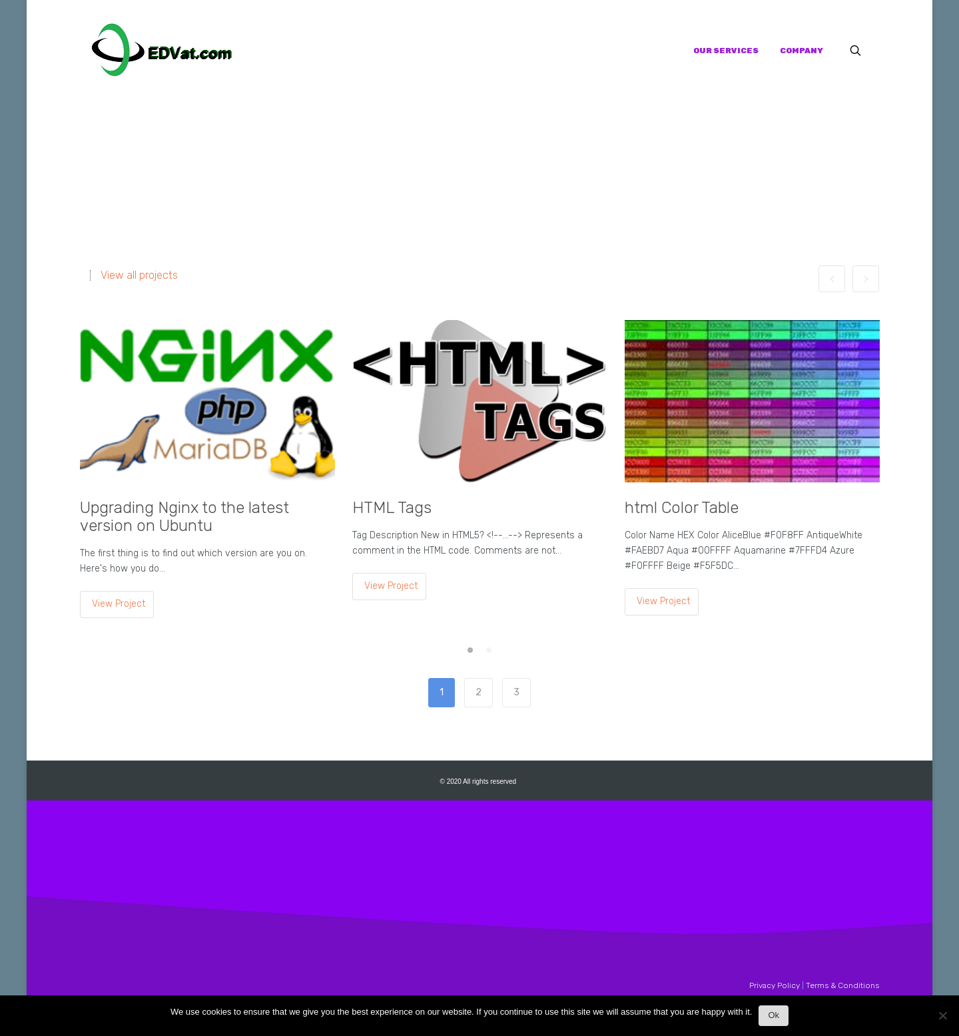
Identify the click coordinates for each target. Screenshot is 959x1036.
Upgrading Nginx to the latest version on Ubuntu (184, 517)
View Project (118, 603)
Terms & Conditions (842, 985)
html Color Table (682, 508)
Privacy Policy (774, 985)
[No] (942, 1019)
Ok (773, 1015)
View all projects (139, 275)
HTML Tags (392, 508)
